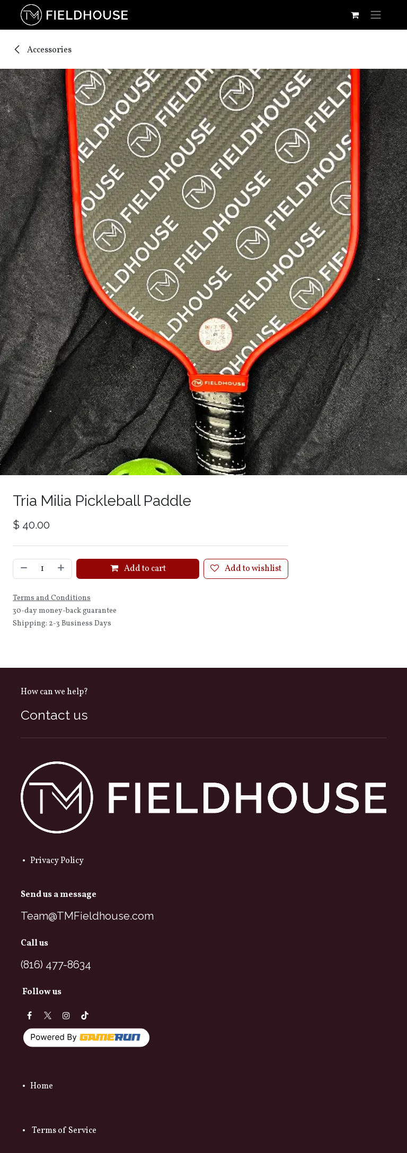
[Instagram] (66, 1015)
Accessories (42, 50)
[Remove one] (22, 568)
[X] (47, 1015)
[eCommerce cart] (354, 14)
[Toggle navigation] (375, 14)
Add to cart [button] (138, 569)
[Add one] (62, 568)
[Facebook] (29, 1015)
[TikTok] (84, 1015)
